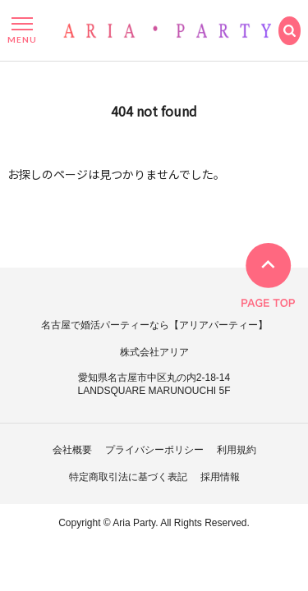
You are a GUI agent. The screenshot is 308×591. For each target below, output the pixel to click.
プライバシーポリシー (154, 450)
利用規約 (236, 450)
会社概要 (72, 450)
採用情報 (220, 477)
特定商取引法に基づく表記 (128, 477)
